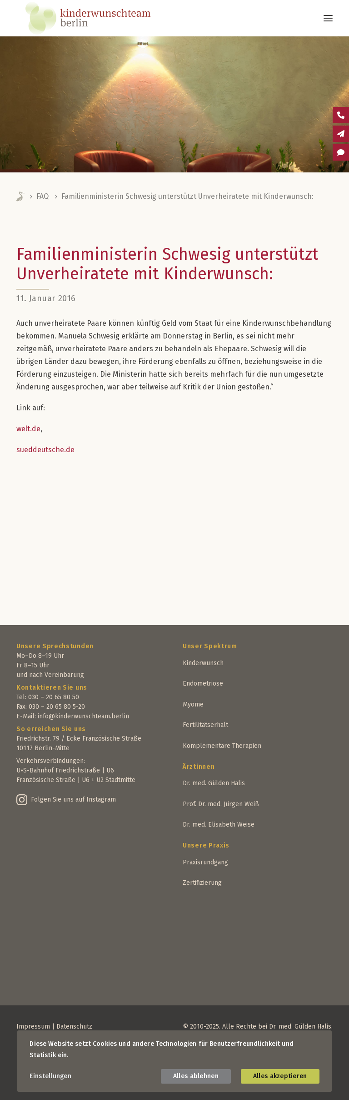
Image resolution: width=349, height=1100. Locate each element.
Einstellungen (50, 1076)
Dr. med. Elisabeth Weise (218, 824)
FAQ (42, 196)
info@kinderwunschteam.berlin (83, 716)
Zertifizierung (202, 883)
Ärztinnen (198, 767)
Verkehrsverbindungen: (50, 761)
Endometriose (203, 683)
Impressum (33, 1026)
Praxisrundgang (205, 862)
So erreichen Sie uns (51, 729)
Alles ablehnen (196, 1076)
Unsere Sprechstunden (55, 646)
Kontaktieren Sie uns (51, 687)
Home (20, 196)
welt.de (28, 428)
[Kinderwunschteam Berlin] (100, 18)
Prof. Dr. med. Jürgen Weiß (221, 804)
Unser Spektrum (210, 646)
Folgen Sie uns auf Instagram (73, 799)
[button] (328, 18)
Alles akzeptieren (280, 1076)
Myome (193, 704)
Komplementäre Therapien (222, 746)
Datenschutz (74, 1026)
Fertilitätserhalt (205, 725)
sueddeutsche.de (45, 449)
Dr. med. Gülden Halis (214, 783)
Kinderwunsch (203, 663)
